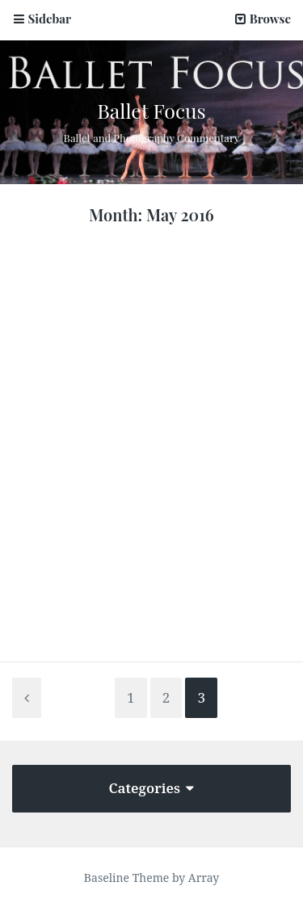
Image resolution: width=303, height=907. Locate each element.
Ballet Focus (151, 110)
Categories (152, 788)
